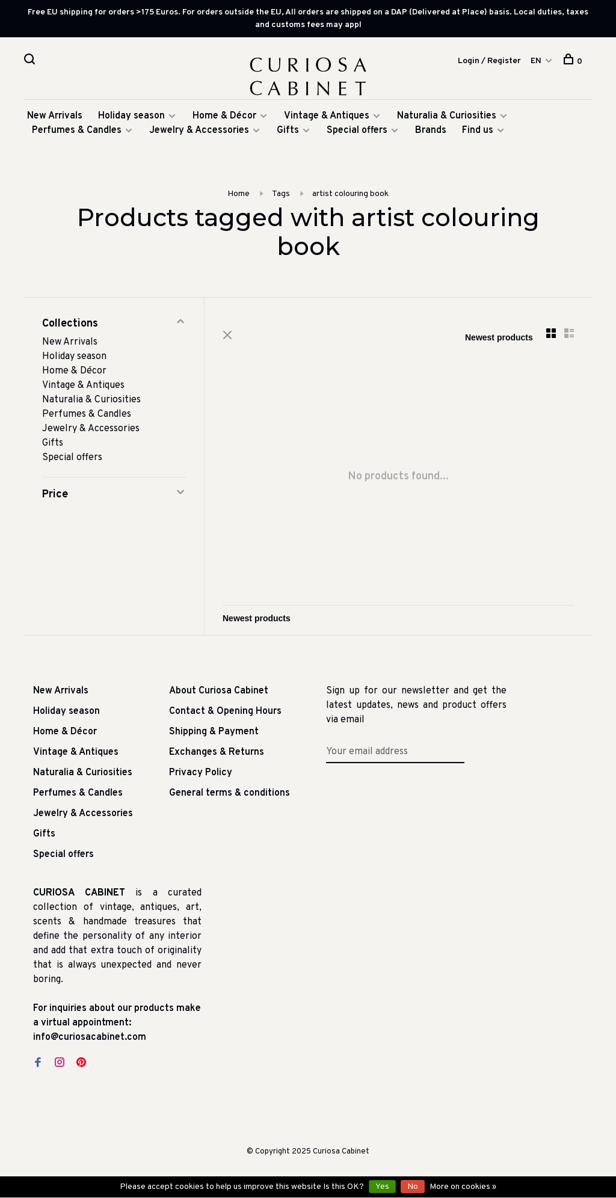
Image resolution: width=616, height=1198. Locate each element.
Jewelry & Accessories (199, 130)
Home (238, 194)
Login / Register (489, 61)
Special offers (357, 130)
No (412, 1187)
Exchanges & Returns (216, 752)
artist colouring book (350, 194)
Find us (477, 130)
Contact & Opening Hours (225, 711)
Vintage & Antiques (326, 116)
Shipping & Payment (214, 732)
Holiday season (131, 116)
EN (536, 61)
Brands (430, 130)
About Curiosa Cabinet (218, 691)
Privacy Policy (200, 773)
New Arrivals (54, 116)
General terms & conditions (229, 793)
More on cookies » (463, 1187)
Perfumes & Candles (77, 130)
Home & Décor (224, 116)
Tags (281, 194)
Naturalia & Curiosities (446, 116)
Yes (382, 1187)
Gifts (289, 130)
